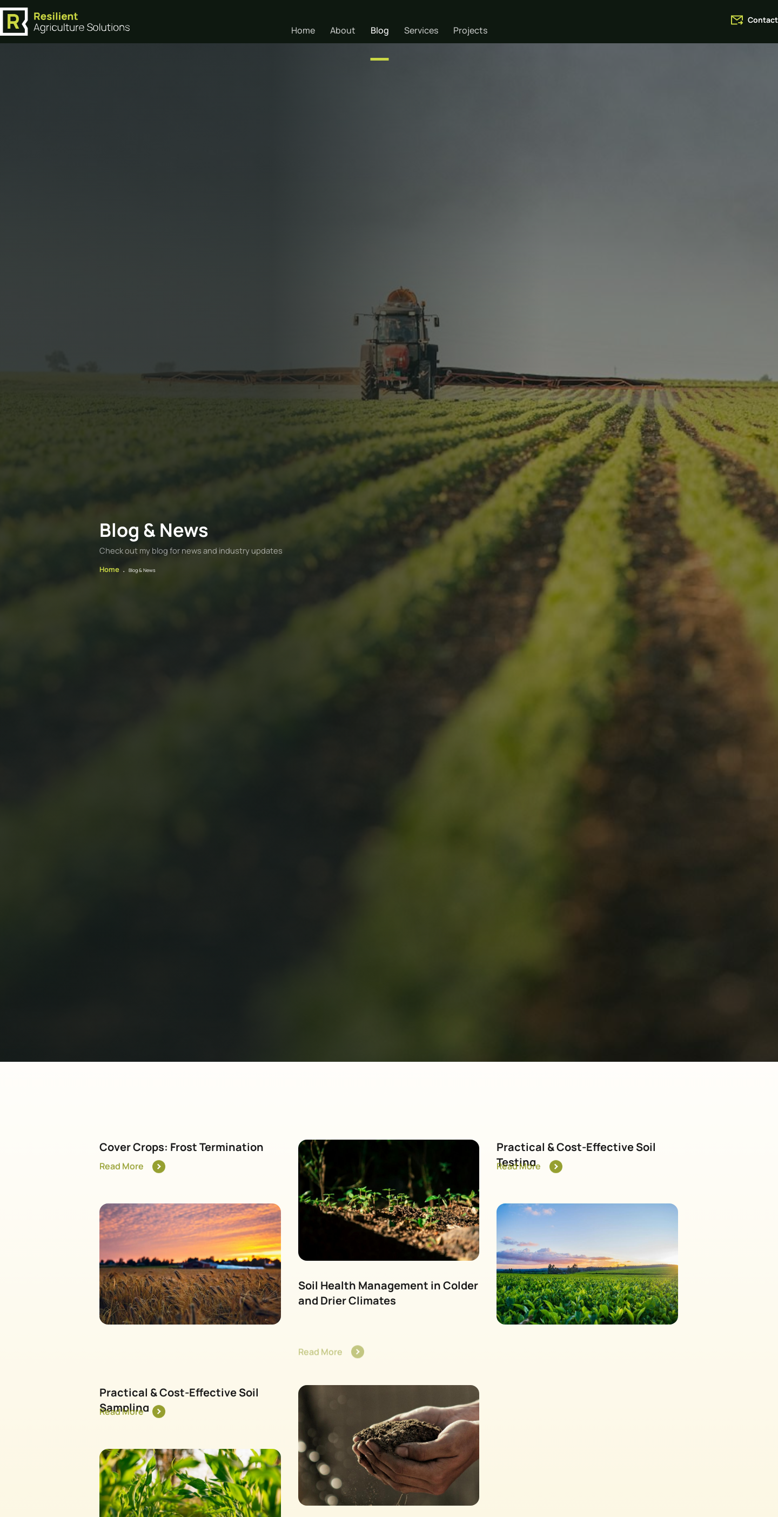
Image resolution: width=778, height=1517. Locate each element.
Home (108, 588)
